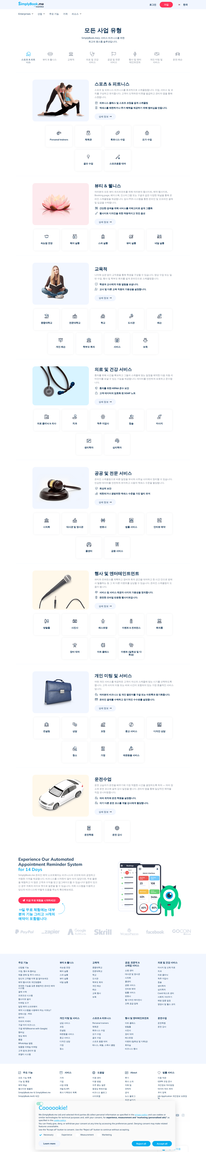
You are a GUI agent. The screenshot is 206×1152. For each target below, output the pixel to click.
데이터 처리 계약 (165, 1088)
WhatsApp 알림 (25, 1043)
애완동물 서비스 (67, 1034)
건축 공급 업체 (131, 1003)
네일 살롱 (64, 982)
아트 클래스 (130, 1023)
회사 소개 (129, 1081)
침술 (160, 982)
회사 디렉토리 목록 (68, 1092)
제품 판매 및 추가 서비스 (29, 974)
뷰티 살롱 (64, 978)
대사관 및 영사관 (132, 974)
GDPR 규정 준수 (165, 1081)
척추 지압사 (163, 978)
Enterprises (25, 13)
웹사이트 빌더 (24, 999)
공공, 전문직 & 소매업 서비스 (132, 964)
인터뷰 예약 (130, 988)
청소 (62, 1048)
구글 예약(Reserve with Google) (32, 1028)
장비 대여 (129, 1034)
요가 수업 (96, 1034)
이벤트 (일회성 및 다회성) (136, 1041)
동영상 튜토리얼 (99, 1088)
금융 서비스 (130, 985)
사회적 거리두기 (165, 996)
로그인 (152, 4)
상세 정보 (104, 116)
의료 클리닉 (163, 974)
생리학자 (162, 985)
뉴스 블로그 (130, 1096)
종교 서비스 (65, 1037)
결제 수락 (22, 991)
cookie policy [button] (60, 1120)
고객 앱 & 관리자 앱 (27, 1050)
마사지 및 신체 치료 (166, 967)
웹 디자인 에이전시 (133, 999)
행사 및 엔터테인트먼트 (137, 1018)
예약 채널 (22, 1085)
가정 (62, 1045)
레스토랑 (129, 1037)
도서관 (95, 978)
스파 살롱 (64, 974)
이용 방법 (96, 1081)
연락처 (128, 1088)
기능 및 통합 (23, 1081)
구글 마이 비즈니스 (26, 1024)
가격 (65, 13)
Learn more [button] (49, 1143)
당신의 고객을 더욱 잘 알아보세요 (33, 978)
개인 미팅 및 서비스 (69, 1018)
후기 (127, 1077)
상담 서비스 (65, 1023)
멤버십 (21, 1032)
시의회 (128, 977)
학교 (94, 974)
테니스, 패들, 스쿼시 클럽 (103, 1045)
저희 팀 (128, 1085)
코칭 (62, 1026)
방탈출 (128, 1026)
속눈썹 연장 (65, 967)
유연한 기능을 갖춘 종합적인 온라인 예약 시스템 (36, 986)
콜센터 (128, 981)
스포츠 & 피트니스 (101, 1018)
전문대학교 (97, 971)
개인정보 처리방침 (166, 1085)
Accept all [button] (162, 1143)
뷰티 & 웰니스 (67, 962)
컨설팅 (63, 1030)
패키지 (21, 1017)
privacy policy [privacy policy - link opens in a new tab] (141, 1114)
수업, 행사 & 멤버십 (27, 971)
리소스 (76, 13)
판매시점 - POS (25, 1013)
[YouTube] (179, 1115)
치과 (160, 971)
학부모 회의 (97, 982)
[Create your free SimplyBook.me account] (39, 900)
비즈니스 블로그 (99, 1092)
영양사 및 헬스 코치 (166, 1004)
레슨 (94, 989)
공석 (127, 1092)
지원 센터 (96, 1077)
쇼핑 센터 (129, 970)
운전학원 (162, 1023)
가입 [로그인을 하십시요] (166, 4)
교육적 (95, 962)
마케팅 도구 (23, 1002)
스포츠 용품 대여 (99, 1041)
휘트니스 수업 (98, 1030)
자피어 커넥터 (24, 1021)
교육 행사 (96, 993)
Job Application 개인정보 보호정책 (172, 1097)
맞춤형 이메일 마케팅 (27, 1046)
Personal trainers (100, 1023)
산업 (41, 13)
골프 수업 (96, 1037)
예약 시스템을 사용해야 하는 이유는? (34, 1010)
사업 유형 (64, 1085)
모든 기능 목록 (24, 1077)
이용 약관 (162, 1077)
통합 (20, 1039)
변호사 (128, 996)
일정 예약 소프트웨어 (27, 1006)
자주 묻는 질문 (98, 1085)
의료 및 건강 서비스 (167, 962)
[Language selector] (182, 4)
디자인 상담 (65, 1041)
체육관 (95, 1026)
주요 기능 (54, 13)
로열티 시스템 (24, 1054)
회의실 (128, 1045)
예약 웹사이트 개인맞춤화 (29, 982)
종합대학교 (97, 967)
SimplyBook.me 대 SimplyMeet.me (34, 1092)
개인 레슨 (96, 985)
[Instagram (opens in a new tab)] (185, 1115)
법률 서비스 (130, 992)
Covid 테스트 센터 (166, 993)
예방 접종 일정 (164, 1000)
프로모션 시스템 (25, 995)
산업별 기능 (23, 967)
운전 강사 (162, 1026)
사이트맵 (96, 1096)
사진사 (128, 1030)
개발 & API (64, 1088)
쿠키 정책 (162, 1092)
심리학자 (162, 989)
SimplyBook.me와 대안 (28, 1096)
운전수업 (162, 1018)
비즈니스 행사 (131, 1048)
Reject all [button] (141, 1143)
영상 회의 (22, 1035)
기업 (62, 1081)
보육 (94, 996)
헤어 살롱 (64, 971)
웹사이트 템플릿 (25, 1088)
